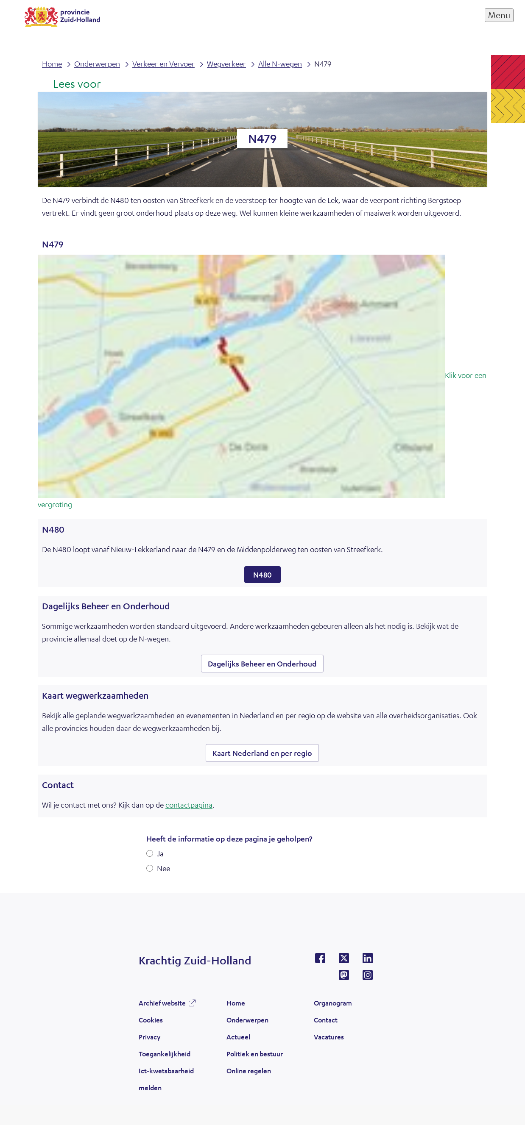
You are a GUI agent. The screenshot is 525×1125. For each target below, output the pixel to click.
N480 (262, 574)
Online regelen (248, 1071)
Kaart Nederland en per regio (262, 753)
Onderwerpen (247, 1020)
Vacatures (329, 1037)
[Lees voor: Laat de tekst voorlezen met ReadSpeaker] (71, 84)
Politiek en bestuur (254, 1054)
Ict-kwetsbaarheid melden (166, 1079)
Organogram (333, 1003)
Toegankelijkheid (164, 1054)
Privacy (149, 1037)
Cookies (151, 1020)
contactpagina (188, 804)
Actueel (238, 1037)
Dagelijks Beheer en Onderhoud (262, 663)
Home (235, 1003)
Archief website (162, 1003)
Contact (326, 1020)
